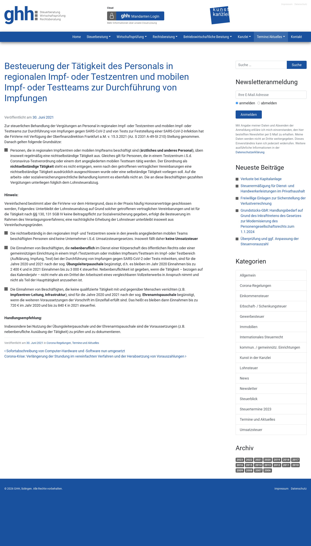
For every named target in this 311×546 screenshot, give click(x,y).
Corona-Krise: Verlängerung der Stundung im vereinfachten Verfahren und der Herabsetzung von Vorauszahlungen (95, 356)
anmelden (247, 103)
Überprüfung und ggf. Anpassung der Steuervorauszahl (270, 241)
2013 (267, 465)
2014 (258, 465)
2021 (258, 459)
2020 (267, 459)
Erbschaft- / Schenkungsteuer (263, 306)
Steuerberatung (97, 37)
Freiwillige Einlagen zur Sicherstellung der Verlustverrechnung (273, 200)
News (244, 378)
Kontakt (296, 37)
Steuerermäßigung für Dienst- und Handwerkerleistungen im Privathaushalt (273, 188)
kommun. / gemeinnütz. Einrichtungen (270, 347)
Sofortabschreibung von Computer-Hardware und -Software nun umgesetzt (64, 351)
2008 (249, 470)
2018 (286, 459)
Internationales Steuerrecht (261, 337)
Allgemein (248, 275)
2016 (240, 465)
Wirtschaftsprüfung (130, 37)
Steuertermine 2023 (255, 409)
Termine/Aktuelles (269, 37)
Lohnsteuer (249, 368)
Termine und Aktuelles (85, 342)
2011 (286, 465)
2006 (267, 470)
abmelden (269, 103)
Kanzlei (243, 37)
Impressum (287, 4)
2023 (240, 459)
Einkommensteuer (254, 296)
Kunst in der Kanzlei (255, 358)
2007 (258, 470)
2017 (295, 459)
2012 (277, 465)
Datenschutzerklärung (250, 152)
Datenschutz (301, 4)
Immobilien (248, 327)
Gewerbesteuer (252, 316)
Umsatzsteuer (251, 430)
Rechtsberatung (164, 37)
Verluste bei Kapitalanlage (261, 179)
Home (76, 37)
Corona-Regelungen (59, 342)
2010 (295, 465)
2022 (249, 459)
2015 (249, 465)
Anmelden (249, 114)
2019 (277, 459)
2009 (240, 470)
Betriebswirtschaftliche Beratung (206, 37)
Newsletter (248, 388)
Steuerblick (248, 399)
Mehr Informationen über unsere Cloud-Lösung (132, 23)
